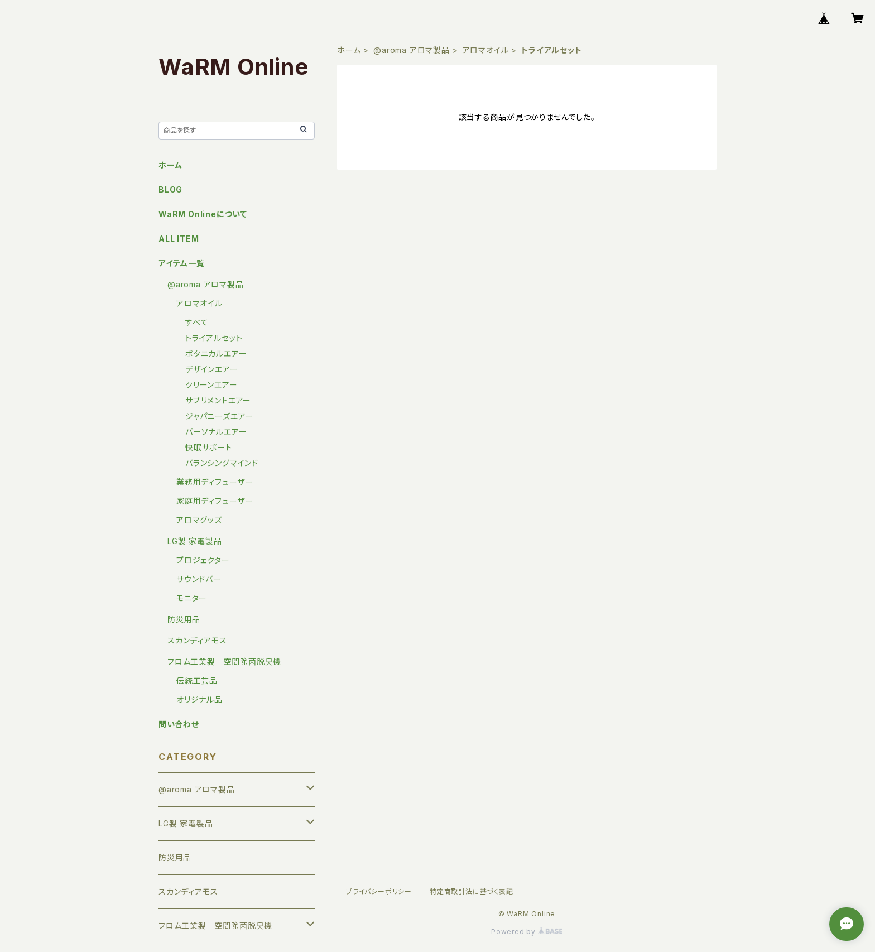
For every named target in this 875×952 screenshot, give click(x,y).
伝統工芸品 (197, 680)
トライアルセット (213, 338)
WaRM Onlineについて (202, 214)
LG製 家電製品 (194, 541)
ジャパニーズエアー (219, 416)
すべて (196, 322)
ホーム (348, 50)
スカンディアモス (197, 640)
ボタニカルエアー (216, 353)
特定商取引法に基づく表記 (471, 891)
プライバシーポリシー (379, 891)
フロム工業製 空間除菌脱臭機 (224, 661)
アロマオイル (486, 50)
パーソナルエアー (216, 431)
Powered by (526, 931)
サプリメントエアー (218, 400)
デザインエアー (211, 369)
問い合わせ (178, 724)
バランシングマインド (221, 463)
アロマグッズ (199, 520)
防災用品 (183, 619)
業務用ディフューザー (214, 482)
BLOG (170, 189)
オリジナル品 (199, 699)
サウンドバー (199, 579)
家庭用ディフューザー (214, 501)
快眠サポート (208, 447)
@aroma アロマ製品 (411, 50)
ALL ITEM (178, 238)
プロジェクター (203, 560)
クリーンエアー (211, 385)
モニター (191, 598)
